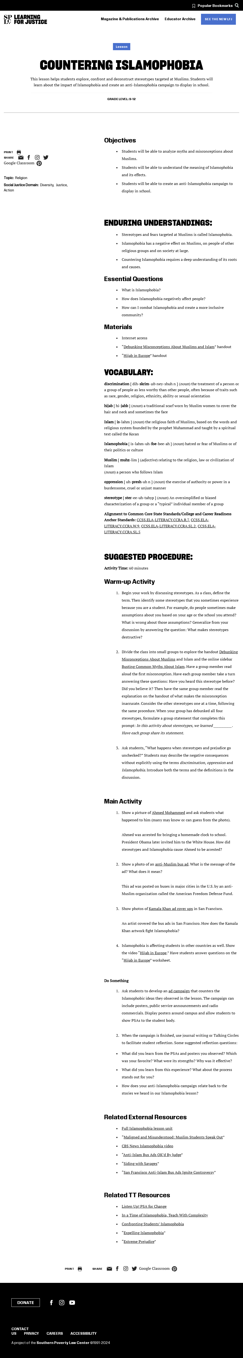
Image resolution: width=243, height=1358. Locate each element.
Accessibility (83, 1333)
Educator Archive (180, 19)
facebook (29, 157)
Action (9, 190)
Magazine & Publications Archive (130, 19)
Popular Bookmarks (215, 6)
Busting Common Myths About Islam (153, 666)
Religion (21, 178)
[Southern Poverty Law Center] (8, 19)
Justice (61, 185)
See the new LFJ (218, 19)
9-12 (132, 99)
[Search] (236, 5)
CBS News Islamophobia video (147, 1146)
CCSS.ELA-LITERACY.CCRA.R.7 (163, 519)
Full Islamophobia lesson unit (147, 1128)
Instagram (37, 157)
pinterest (39, 163)
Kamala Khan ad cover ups (171, 908)
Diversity (46, 185)
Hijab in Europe (137, 355)
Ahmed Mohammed (168, 812)
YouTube (72, 1302)
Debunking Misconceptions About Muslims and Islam (169, 346)
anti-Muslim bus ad (171, 864)
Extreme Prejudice (139, 1241)
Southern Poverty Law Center (63, 1343)
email (21, 158)
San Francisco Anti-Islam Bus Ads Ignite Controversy (169, 1172)
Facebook (51, 1302)
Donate (25, 1303)
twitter (46, 157)
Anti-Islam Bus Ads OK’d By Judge (152, 1154)
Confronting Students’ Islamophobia (153, 1224)
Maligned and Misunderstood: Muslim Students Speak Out (173, 1137)
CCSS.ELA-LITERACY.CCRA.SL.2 (168, 526)
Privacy (31, 1333)
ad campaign (179, 990)
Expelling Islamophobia (144, 1232)
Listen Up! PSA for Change (144, 1206)
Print (8, 152)
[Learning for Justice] (30, 19)
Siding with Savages (140, 1163)
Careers (55, 1333)
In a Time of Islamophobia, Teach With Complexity (165, 1215)
